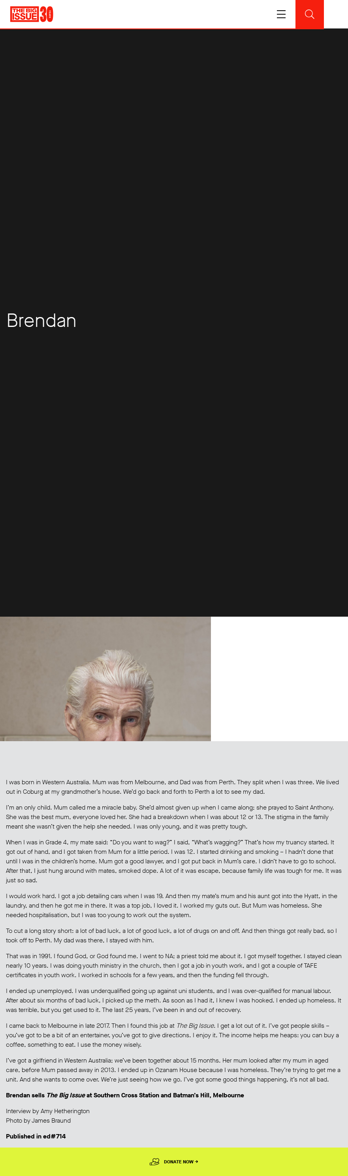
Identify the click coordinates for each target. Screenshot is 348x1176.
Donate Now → (181, 1162)
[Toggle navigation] (305, 14)
